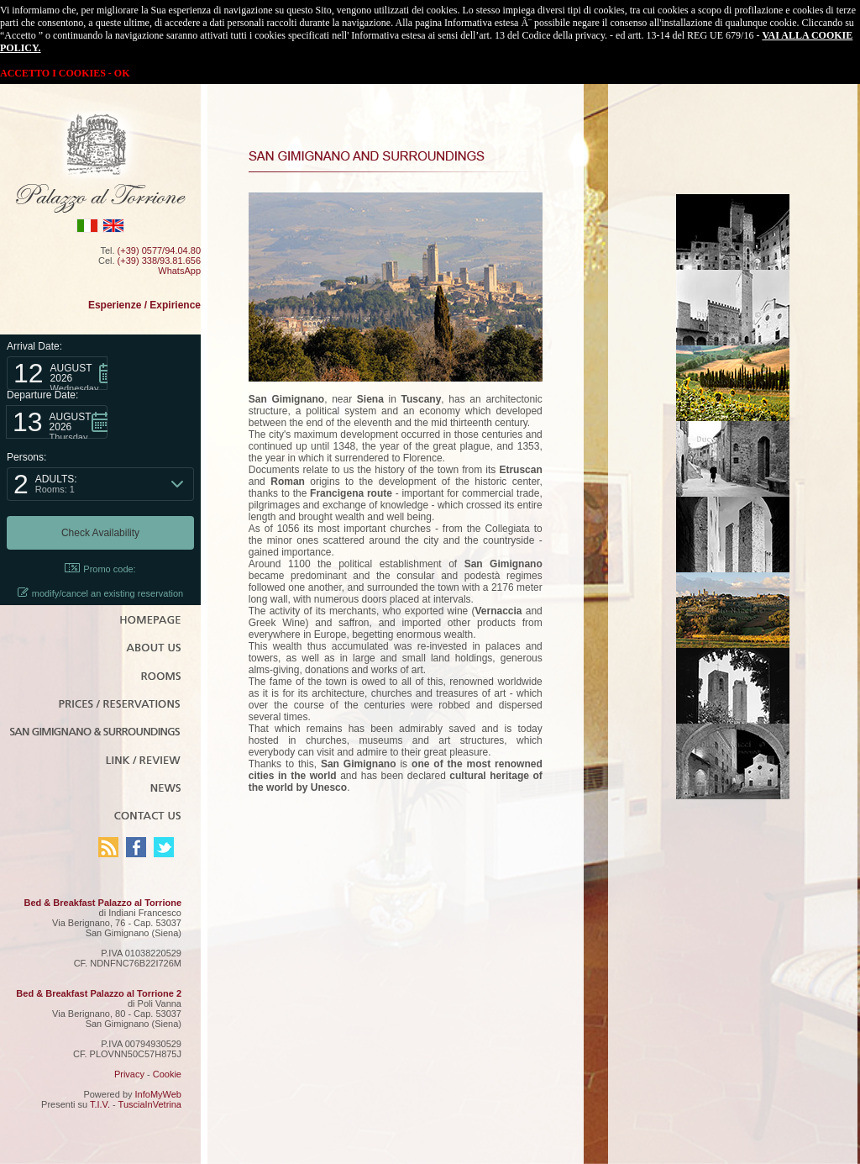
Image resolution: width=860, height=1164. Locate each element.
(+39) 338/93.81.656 (159, 260)
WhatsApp (179, 271)
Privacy (129, 1074)
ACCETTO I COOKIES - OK (64, 73)
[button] (57, 373)
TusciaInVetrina (149, 1104)
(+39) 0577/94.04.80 (159, 250)
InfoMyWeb (158, 1094)
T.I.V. (100, 1104)
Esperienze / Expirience (144, 305)
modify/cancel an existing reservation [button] (100, 592)
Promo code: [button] (100, 568)
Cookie (167, 1074)
